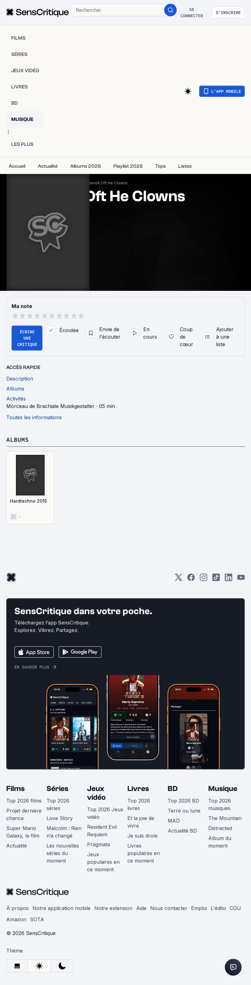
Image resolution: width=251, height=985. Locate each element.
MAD (174, 821)
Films (15, 788)
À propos (17, 908)
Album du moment (219, 842)
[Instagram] (203, 579)
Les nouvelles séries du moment (63, 853)
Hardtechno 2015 (28, 501)
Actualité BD (182, 831)
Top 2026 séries (58, 804)
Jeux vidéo (96, 793)
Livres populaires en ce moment (143, 853)
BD (173, 788)
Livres (138, 788)
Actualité (16, 846)
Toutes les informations (34, 417)
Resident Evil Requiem (102, 831)
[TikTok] (216, 579)
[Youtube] (241, 579)
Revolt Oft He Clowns (108, 183)
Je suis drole (142, 836)
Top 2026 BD (183, 801)
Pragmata (98, 844)
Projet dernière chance (24, 814)
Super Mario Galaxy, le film (22, 832)
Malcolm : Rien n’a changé (64, 832)
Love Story (60, 818)
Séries (57, 788)
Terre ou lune (184, 811)
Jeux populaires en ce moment (103, 862)
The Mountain (225, 818)
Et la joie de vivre (140, 822)
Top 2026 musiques (219, 804)
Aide (141, 908)
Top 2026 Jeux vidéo (105, 813)
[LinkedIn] (228, 579)
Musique (222, 788)
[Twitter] (178, 579)
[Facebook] (191, 579)
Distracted (220, 828)
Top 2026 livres (138, 804)
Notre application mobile (61, 908)
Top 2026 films (24, 801)
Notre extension (113, 908)
